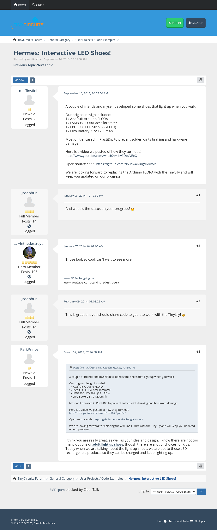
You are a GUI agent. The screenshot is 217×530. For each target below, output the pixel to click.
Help (159, 521)
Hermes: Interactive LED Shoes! (66, 53)
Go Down (21, 80)
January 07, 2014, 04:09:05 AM (85, 247)
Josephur (29, 193)
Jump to (143, 492)
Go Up (18, 467)
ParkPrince (29, 349)
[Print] (200, 80)
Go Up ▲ (200, 521)
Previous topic (24, 65)
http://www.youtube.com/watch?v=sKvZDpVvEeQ (104, 156)
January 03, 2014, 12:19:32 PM (85, 196)
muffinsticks (29, 91)
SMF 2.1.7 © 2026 (22, 523)
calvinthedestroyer (30, 244)
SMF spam (57, 490)
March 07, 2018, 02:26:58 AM (84, 352)
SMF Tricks (32, 520)
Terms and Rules (179, 521)
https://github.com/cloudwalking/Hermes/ (129, 164)
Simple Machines (47, 523)
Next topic (45, 65)
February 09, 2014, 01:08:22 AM (86, 302)
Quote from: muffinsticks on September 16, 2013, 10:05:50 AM (106, 368)
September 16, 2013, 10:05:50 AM (88, 94)
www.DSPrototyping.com (81, 279)
